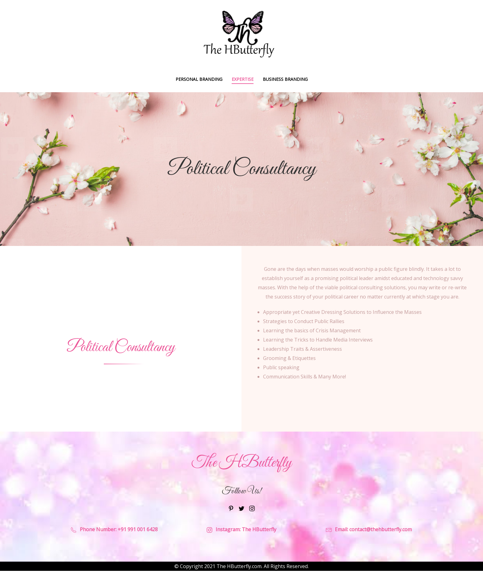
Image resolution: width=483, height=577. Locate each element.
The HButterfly (259, 529)
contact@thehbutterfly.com (380, 529)
